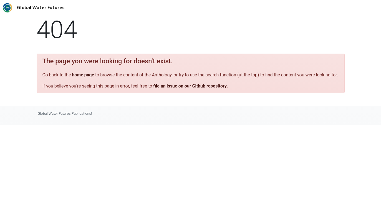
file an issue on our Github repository (190, 86)
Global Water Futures (40, 7)
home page (83, 75)
